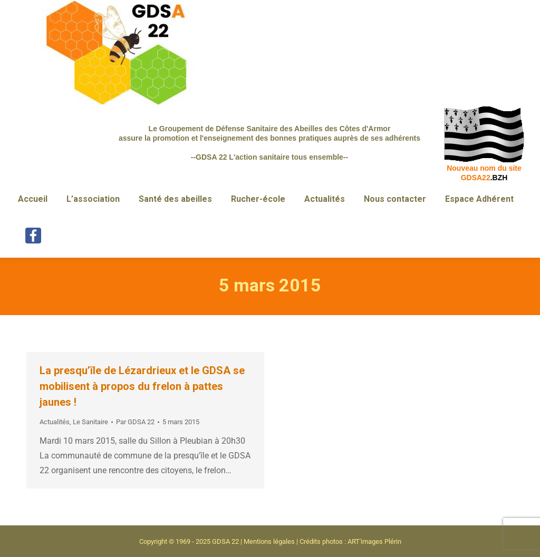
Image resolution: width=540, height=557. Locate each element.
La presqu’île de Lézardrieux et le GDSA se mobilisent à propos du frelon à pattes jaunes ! (142, 386)
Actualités (55, 422)
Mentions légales (269, 541)
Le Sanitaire (90, 422)
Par (135, 422)
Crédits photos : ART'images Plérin (350, 541)
